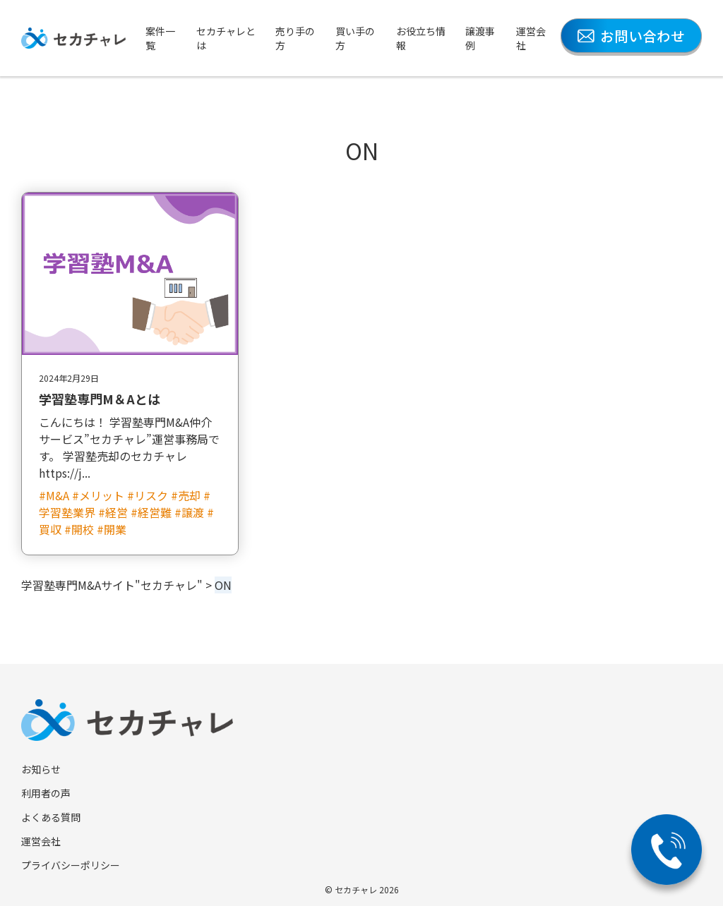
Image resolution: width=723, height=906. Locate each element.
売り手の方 (295, 38)
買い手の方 (355, 38)
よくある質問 (50, 817)
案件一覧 (160, 38)
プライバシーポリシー (70, 865)
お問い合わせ (631, 35)
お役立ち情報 (421, 38)
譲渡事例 (480, 38)
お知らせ (41, 769)
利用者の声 (46, 793)
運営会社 (531, 38)
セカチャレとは (226, 38)
